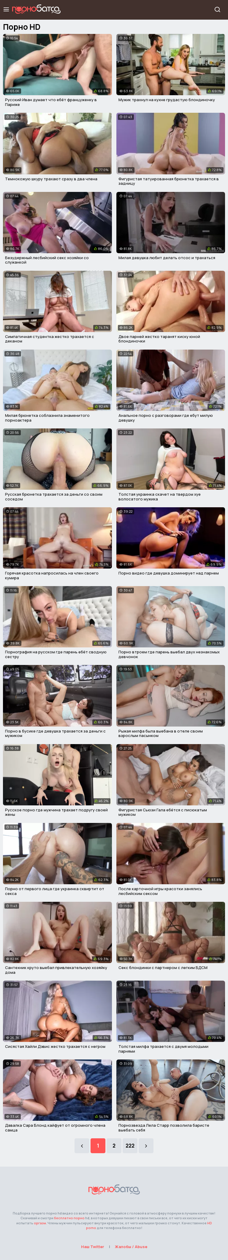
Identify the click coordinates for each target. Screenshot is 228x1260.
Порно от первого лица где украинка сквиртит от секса (54, 891)
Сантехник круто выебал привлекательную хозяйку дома (56, 970)
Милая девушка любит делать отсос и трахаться (166, 257)
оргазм (40, 1223)
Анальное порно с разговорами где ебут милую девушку (165, 418)
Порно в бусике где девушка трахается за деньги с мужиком (55, 733)
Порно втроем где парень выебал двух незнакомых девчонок (169, 654)
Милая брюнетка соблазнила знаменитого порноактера (47, 418)
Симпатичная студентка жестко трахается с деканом (49, 339)
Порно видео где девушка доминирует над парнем (168, 573)
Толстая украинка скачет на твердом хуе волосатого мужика (159, 497)
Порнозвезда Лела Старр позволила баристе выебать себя (163, 1128)
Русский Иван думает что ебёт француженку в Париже (51, 102)
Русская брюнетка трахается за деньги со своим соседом (53, 497)
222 (130, 1145)
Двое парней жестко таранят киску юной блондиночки (159, 339)
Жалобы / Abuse (131, 1246)
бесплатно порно (69, 1218)
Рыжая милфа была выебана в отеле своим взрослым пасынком (160, 733)
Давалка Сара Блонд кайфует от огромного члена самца (55, 1128)
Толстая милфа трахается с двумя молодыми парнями (163, 1049)
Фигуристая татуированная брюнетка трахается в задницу (168, 181)
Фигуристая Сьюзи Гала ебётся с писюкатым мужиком (162, 812)
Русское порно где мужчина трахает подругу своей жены (56, 812)
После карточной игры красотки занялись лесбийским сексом (160, 891)
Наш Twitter (92, 1246)
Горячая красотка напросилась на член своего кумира (52, 575)
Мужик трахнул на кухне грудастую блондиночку (166, 99)
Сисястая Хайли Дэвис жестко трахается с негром (55, 1046)
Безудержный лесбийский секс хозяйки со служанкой (47, 260)
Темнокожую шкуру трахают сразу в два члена (51, 178)
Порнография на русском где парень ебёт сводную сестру (56, 654)
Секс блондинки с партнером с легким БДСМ (163, 967)
